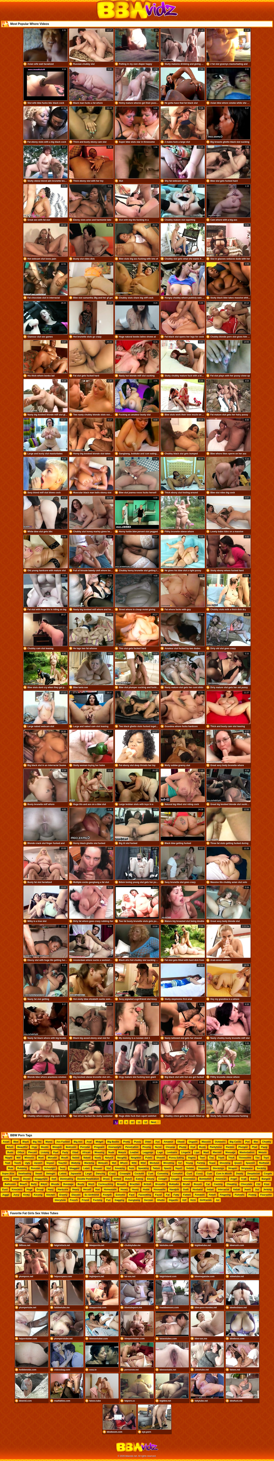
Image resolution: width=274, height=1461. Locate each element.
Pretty (126, 1141)
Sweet (38, 1173)
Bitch (91, 1184)
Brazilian (135, 1184)
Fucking (97, 1200)
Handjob (174, 1189)
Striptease (247, 1168)
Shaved (160, 1157)
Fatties (187, 1194)
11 (139, 1122)
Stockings (218, 1168)
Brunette (160, 1184)
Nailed (75, 1157)
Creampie (125, 1173)
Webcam (103, 1163)
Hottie (146, 1189)
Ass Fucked (63, 1141)
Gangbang (134, 1200)
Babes (254, 1178)
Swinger (50, 1173)
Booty (81, 1184)
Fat (168, 1194)
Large (88, 1173)
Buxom (198, 1184)
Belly (34, 1184)
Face (132, 1194)
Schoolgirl (50, 1168)
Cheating (232, 1184)
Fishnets (239, 1194)
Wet (114, 1163)
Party (65, 1152)
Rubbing (22, 1168)
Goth (186, 1189)
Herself (87, 1189)
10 (132, 1122)
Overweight (114, 1147)
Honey (124, 1189)
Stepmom (203, 1168)
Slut (108, 1168)
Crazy (112, 1173)
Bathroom (10, 1184)
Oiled (75, 1152)
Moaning (99, 1152)
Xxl (180, 1163)
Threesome (245, 1157)
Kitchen (50, 1194)
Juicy (16, 1194)
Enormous (189, 1178)
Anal (89, 1141)
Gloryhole (60, 1200)
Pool (55, 1152)
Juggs (5, 1194)
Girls (193, 1200)
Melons (262, 1152)
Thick (231, 1157)
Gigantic (173, 1200)
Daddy (239, 1173)
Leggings (148, 1152)
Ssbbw (190, 1168)
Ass (157, 1141)
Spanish (250, 1163)
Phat (254, 1147)
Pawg (264, 1147)
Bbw (15, 1141)
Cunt (189, 1173)
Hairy (51, 1189)
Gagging (119, 1200)
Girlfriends (206, 1200)
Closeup (170, 1147)
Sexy (62, 1168)
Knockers (17, 1189)
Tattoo (156, 1168)
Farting (201, 1163)
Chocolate (246, 1184)
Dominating (66, 1178)
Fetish (212, 1194)
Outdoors (220, 1141)
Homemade (110, 1189)
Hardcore (63, 1189)
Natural (109, 1157)
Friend (85, 1200)
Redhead (264, 1163)
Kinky (26, 1194)
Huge (30, 1189)
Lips (196, 1152)
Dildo (16, 1178)
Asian (6, 1141)
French (74, 1200)
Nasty (98, 1157)
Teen (202, 1157)
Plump (182, 1147)
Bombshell (205, 1178)
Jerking (267, 1189)
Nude (111, 1152)
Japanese (75, 1173)
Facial (158, 1194)
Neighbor (136, 1157)
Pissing (146, 1147)
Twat (7, 1163)
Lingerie (186, 1152)
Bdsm (10, 1147)
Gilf (184, 1200)
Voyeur (50, 1163)
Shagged (74, 1168)
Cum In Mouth (224, 1173)
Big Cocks (235, 1141)
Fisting (252, 1194)
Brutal (186, 1184)
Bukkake (174, 1184)
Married (217, 1152)
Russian (35, 1168)
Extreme (120, 1194)
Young (189, 1163)
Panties (230, 1147)
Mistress (29, 1157)
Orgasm (193, 1141)
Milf (18, 1157)
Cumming (162, 1173)
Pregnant (99, 1147)
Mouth (64, 1157)
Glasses (76, 1194)
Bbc (256, 1141)
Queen (238, 1163)
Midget (99, 1141)
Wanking (89, 1163)
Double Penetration (88, 1178)
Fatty (176, 1194)
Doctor (27, 1178)
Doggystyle (41, 1178)
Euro (5, 1189)
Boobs (44, 1147)
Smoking (120, 1168)
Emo (266, 1184)
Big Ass (78, 1141)
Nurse (158, 1147)
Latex (86, 1168)
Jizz (257, 1189)
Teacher (62, 1163)
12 (145, 1122)
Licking (45, 1152)
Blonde (55, 1184)
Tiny (211, 1157)
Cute (209, 1173)
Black (25, 1141)
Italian (236, 1189)
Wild (143, 1163)
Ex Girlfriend (92, 1194)
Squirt (178, 1168)
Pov (247, 1141)
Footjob (107, 1194)
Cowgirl (162, 1178)
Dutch (128, 1178)
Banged (266, 1178)
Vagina (192, 1157)
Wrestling (168, 1163)
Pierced (32, 1152)
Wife (134, 1163)
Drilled (117, 1178)
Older (148, 1141)
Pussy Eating (176, 1157)
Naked (87, 1157)
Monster (52, 1157)
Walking (75, 1163)
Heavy (75, 1189)
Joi (217, 1200)
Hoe (97, 1189)
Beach (23, 1184)
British (147, 1184)
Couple (268, 1173)
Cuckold (139, 1173)
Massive (206, 1141)
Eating (139, 1178)
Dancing (100, 1173)
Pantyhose (216, 1147)
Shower (98, 1168)
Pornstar (85, 1147)
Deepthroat (253, 1173)
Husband (198, 1189)
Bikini (44, 1184)
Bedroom (71, 1147)
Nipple (8, 1157)
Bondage (68, 1184)
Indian (210, 1189)
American (220, 1178)
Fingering (225, 1194)
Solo (131, 1168)
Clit (258, 1184)
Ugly (27, 1163)
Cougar (175, 1178)
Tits (257, 1157)
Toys (266, 1157)
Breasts (121, 1184)
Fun (108, 1200)
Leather (134, 1152)
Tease (212, 1163)
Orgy (34, 1147)
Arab (244, 1178)
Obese (181, 1141)
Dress (106, 1178)
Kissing (38, 1194)
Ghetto (161, 1200)
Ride (10, 1168)
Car (208, 1184)
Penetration (131, 1147)
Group (40, 1189)
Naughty (122, 1157)
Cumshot (177, 1173)
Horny (135, 1189)
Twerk (17, 1163)
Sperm (167, 1168)
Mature (122, 1152)
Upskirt (38, 1163)
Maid (206, 1152)
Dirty (6, 1178)
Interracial (223, 1189)
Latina (62, 1173)
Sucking (261, 1168)
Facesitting (145, 1194)
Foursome (266, 1194)
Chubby (266, 1141)
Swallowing (24, 1173)
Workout (154, 1163)
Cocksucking (105, 1184)
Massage (231, 1152)
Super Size (8, 1173)
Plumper (243, 1147)
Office (20, 1152)
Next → (155, 1122)
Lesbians (172, 1152)
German (148, 1200)
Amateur (168, 1141)
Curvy (199, 1173)
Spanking (143, 1168)
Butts (10, 1152)
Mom (41, 1157)
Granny (63, 1194)
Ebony (151, 1178)
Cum (150, 1173)
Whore (123, 1163)
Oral (192, 1147)
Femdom (200, 1194)
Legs (160, 1152)
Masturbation (247, 1152)
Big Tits (37, 1141)
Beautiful (22, 1147)
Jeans (247, 1189)
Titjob (221, 1157)
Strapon (232, 1168)
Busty (202, 1147)
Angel (233, 1178)
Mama (49, 1141)
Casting (218, 1184)
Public (148, 1157)
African (86, 1152)
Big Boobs (113, 1141)
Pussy (137, 1141)
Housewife (160, 1189)
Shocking (225, 1163)
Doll (54, 1178)
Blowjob (57, 1147)
